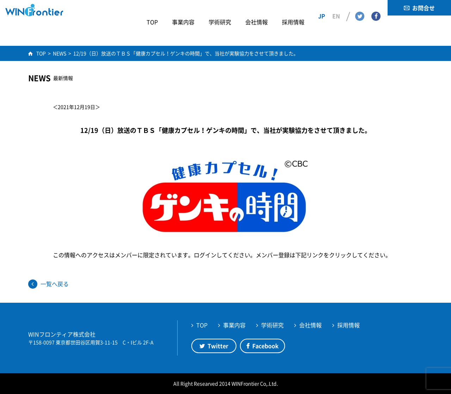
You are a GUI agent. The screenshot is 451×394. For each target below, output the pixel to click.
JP (321, 7)
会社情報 (310, 325)
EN (336, 7)
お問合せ (423, 8)
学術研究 (272, 325)
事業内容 (234, 325)
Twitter (359, 7)
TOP (202, 325)
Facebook (376, 7)
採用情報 (348, 325)
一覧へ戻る (55, 283)
